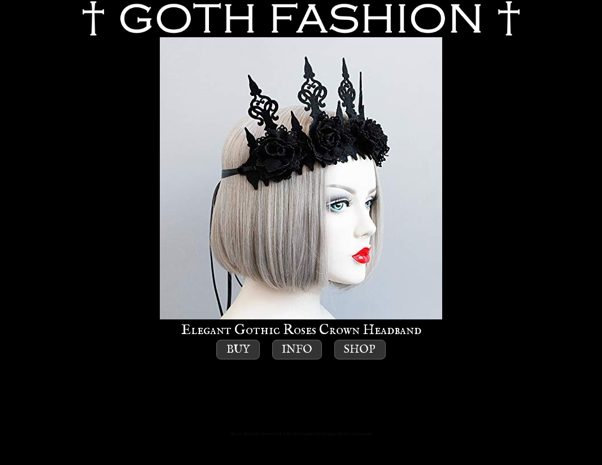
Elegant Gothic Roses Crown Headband (301, 188)
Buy (238, 350)
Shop (360, 350)
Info (297, 350)
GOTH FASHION (301, 18)
